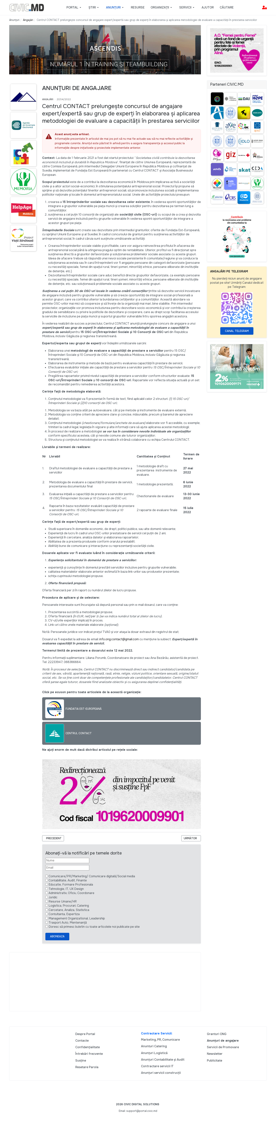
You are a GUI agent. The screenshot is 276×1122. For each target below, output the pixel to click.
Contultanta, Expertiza (64, 914)
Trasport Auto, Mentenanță (68, 923)
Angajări (47, 99)
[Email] (67, 867)
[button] (74, 7)
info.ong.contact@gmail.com (119, 639)
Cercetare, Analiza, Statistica (69, 910)
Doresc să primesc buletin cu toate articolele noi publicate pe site (94, 927)
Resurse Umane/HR (63, 901)
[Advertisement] (105, 981)
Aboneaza (57, 936)
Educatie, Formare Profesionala (71, 884)
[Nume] (67, 860)
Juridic (53, 897)
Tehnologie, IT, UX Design (66, 889)
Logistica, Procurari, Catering (69, 906)
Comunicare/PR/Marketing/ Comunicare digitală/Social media (92, 876)
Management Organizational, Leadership (77, 918)
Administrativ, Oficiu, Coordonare (71, 893)
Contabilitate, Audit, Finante (68, 880)
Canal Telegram (237, 331)
